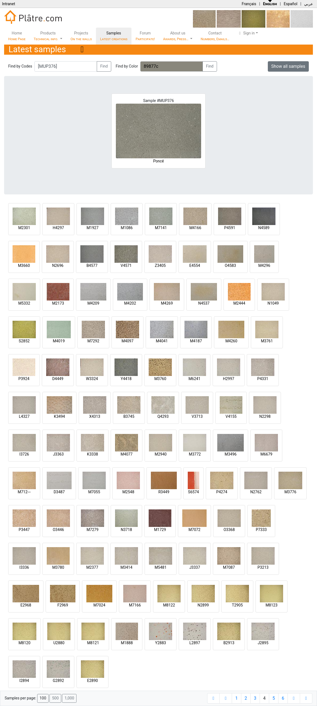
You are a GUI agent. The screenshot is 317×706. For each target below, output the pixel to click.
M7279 (93, 529)
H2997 (228, 379)
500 (55, 698)
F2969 (62, 605)
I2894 (24, 680)
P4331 (262, 379)
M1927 (93, 228)
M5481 (161, 567)
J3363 (58, 454)
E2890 (92, 680)
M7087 (229, 567)
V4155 (230, 416)
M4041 (162, 341)
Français (249, 4)
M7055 (94, 492)
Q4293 (163, 416)
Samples (113, 36)
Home (16, 36)
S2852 (24, 341)
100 (43, 698)
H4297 (58, 228)
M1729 (160, 529)
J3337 (194, 567)
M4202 (130, 303)
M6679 (266, 454)
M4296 (264, 265)
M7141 (161, 228)
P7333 (261, 529)
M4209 (93, 303)
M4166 (195, 228)
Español (290, 4)
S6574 (193, 492)
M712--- (24, 492)
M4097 (128, 341)
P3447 (24, 529)
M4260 (231, 341)
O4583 (230, 265)
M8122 (169, 605)
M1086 (127, 228)
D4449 (57, 379)
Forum (145, 36)
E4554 (194, 265)
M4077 (127, 454)
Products (46, 36)
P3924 (23, 379)
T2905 (237, 605)
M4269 (167, 303)
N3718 (126, 529)
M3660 (24, 265)
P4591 (229, 228)
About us (176, 36)
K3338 (92, 454)
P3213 (262, 567)
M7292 (93, 341)
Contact (215, 36)
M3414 (127, 567)
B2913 (228, 643)
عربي (308, 4)
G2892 (58, 680)
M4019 (59, 341)
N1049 (273, 303)
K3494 (59, 416)
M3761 (267, 341)
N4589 (263, 228)
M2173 (58, 303)
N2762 (256, 492)
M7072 (195, 529)
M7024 (99, 605)
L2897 (194, 643)
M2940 (161, 454)
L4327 (24, 416)
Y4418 (126, 379)
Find (104, 66)
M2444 (239, 303)
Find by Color (127, 66)
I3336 (24, 567)
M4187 (196, 341)
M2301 (24, 228)
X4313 (94, 416)
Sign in (246, 33)
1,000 (69, 698)
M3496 (231, 454)
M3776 (290, 492)
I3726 (24, 454)
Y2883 (160, 643)
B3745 (128, 416)
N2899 (203, 605)
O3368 (229, 529)
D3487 (59, 492)
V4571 (126, 265)
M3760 (160, 379)
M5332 (24, 303)
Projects (81, 36)
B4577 (91, 265)
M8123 (272, 605)
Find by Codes (20, 66)
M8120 (25, 643)
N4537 (203, 303)
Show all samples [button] (288, 66)
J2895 (263, 643)
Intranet (8, 4)
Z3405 (160, 265)
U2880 (58, 643)
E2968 (25, 605)
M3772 (195, 454)
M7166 (135, 605)
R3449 (163, 492)
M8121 (93, 643)
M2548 (128, 492)
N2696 (57, 265)
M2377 (92, 567)
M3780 (58, 567)
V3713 (197, 416)
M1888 (127, 643)
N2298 (265, 416)
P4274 (221, 492)
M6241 (195, 379)
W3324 (92, 379)
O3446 (58, 529)
